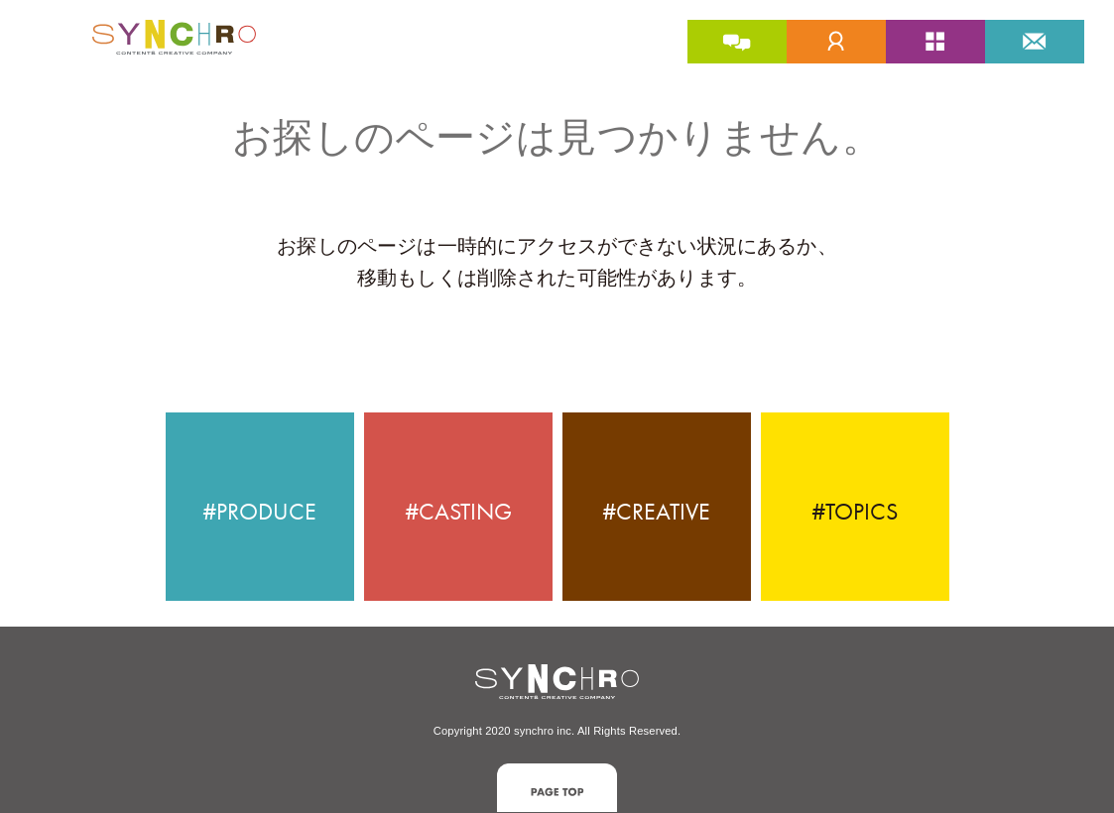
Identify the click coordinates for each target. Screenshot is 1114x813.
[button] (557, 787)
